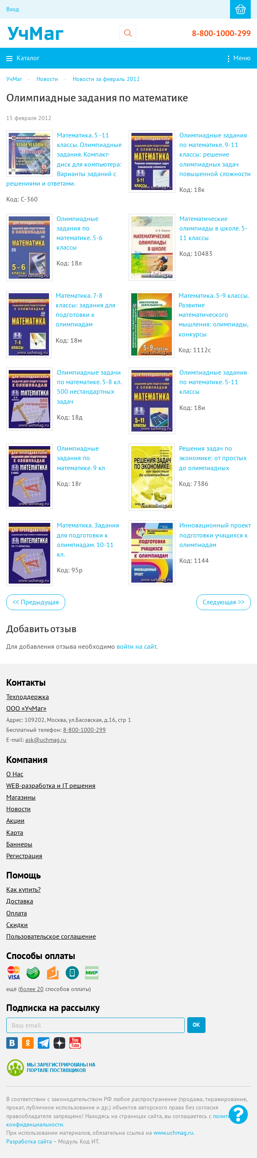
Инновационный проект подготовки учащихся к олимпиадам (215, 534)
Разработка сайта (29, 1141)
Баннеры (19, 844)
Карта (14, 832)
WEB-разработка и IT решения (50, 785)
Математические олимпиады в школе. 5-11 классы (213, 228)
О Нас (14, 774)
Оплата (16, 913)
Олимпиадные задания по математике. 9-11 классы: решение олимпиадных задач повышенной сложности (215, 154)
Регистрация (24, 855)
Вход (12, 9)
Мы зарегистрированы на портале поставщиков (50, 1067)
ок (196, 1024)
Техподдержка (27, 696)
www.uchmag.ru (173, 1132)
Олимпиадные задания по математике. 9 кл (81, 457)
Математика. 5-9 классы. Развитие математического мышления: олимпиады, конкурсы (214, 314)
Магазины (21, 797)
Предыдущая (35, 602)
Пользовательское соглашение (51, 936)
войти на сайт (136, 646)
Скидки (17, 924)
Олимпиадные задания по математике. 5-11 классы (213, 381)
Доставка (19, 901)
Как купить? (23, 889)
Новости (18, 809)
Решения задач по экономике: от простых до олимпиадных (213, 457)
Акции (15, 820)
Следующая (224, 602)
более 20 (32, 989)
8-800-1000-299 (221, 33)
